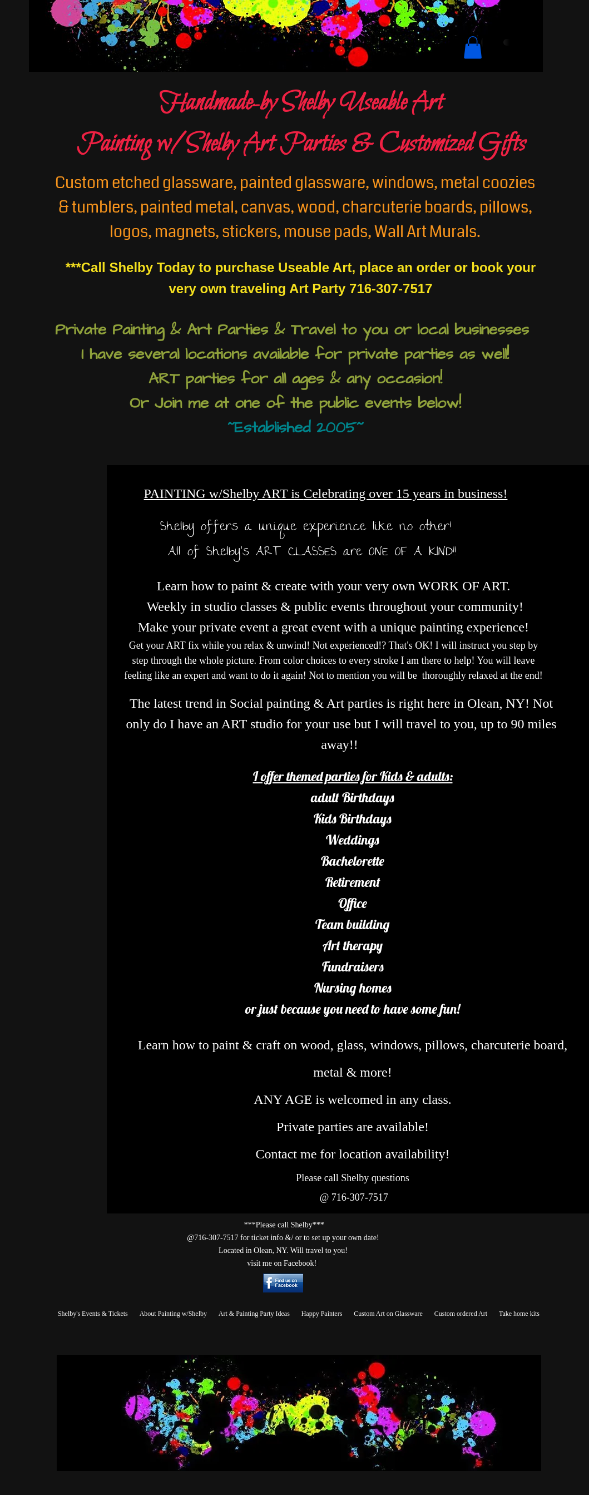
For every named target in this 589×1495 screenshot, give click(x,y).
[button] (472, 47)
